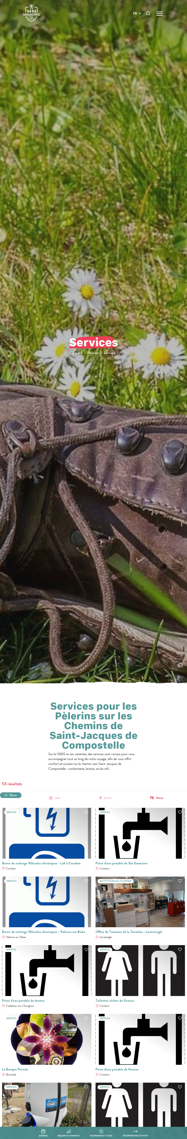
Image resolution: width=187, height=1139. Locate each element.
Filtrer (13, 795)
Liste (57, 798)
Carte (107, 798)
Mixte (160, 798)
